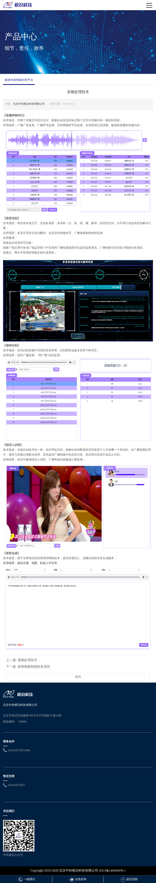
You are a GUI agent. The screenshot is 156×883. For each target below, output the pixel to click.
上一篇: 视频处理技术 (21, 660)
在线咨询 (77, 879)
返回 (78, 676)
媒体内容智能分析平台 (19, 79)
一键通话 (26, 879)
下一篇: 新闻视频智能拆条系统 (28, 666)
